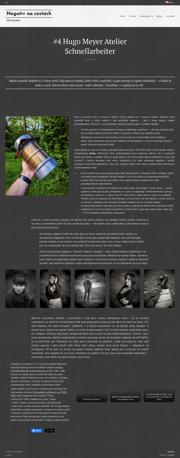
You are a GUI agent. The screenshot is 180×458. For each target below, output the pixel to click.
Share (37, 431)
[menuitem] (124, 16)
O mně (8, 455)
